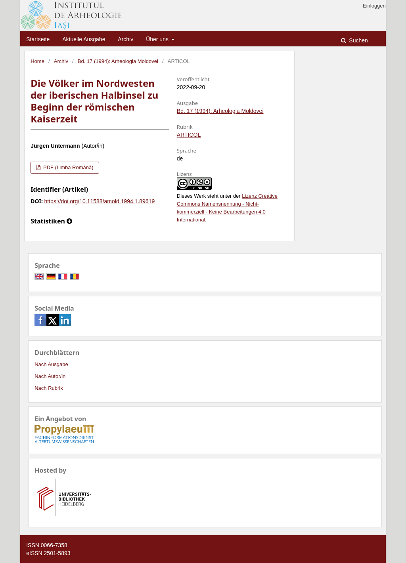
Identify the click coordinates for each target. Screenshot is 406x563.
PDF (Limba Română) (67, 167)
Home (37, 61)
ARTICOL (189, 135)
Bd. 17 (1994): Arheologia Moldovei (118, 61)
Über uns (158, 39)
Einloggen (374, 6)
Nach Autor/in (49, 376)
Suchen (357, 40)
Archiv (125, 39)
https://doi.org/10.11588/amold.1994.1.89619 (99, 201)
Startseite (38, 39)
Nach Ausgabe (51, 364)
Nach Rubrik (48, 388)
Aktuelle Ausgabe (83, 39)
